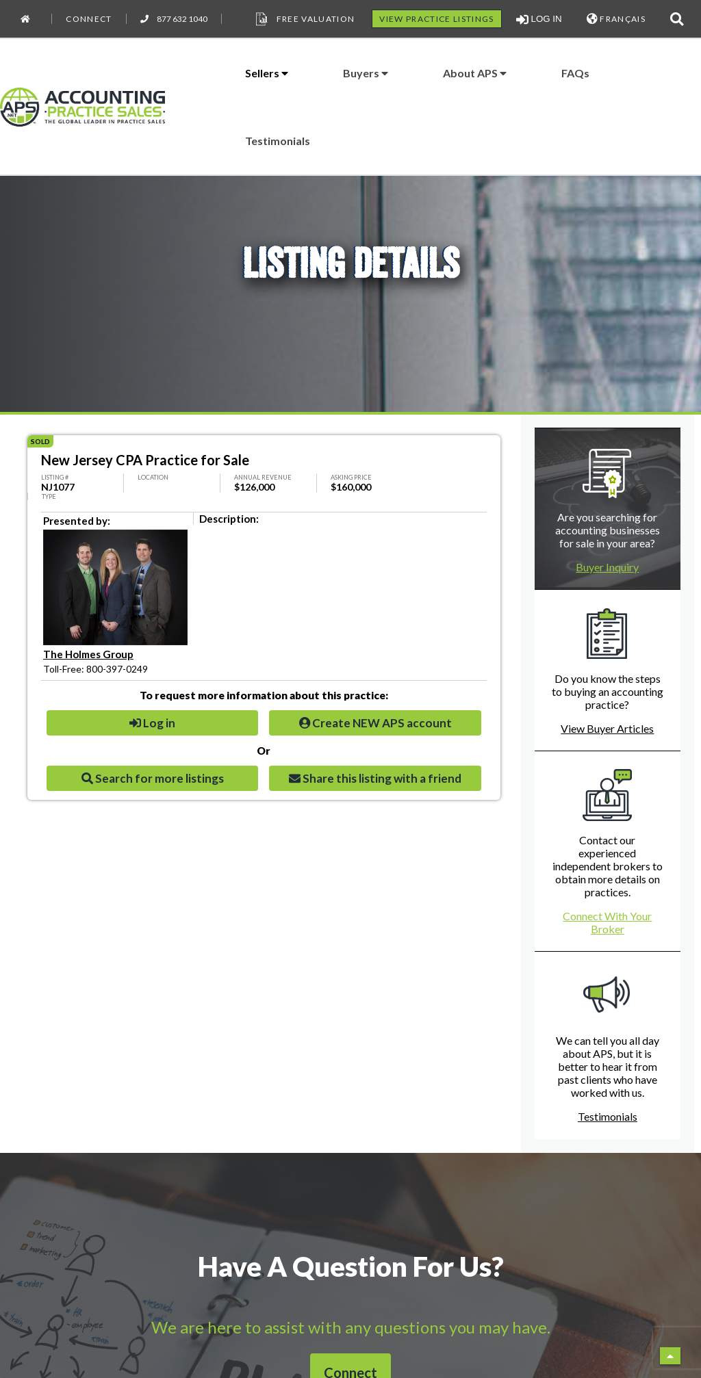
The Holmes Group (88, 654)
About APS (475, 72)
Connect (89, 19)
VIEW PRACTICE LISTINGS (436, 19)
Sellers (266, 72)
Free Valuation (304, 19)
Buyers (365, 72)
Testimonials (277, 140)
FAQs (575, 72)
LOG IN (539, 19)
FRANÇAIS (616, 19)
